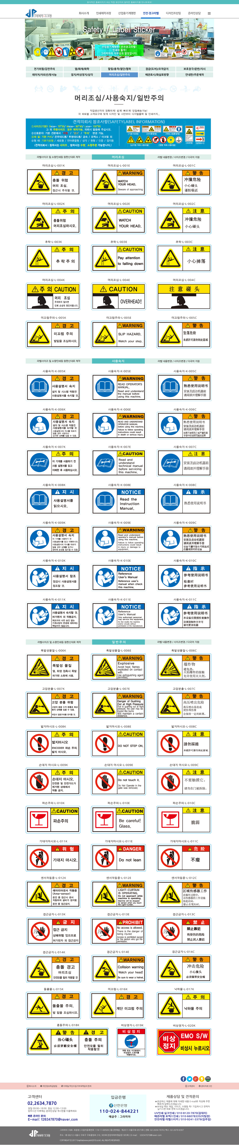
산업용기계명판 (127, 13)
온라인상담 (194, 13)
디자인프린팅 (173, 13)
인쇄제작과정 (103, 13)
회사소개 (84, 13)
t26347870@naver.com (151, 1135)
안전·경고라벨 (151, 13)
